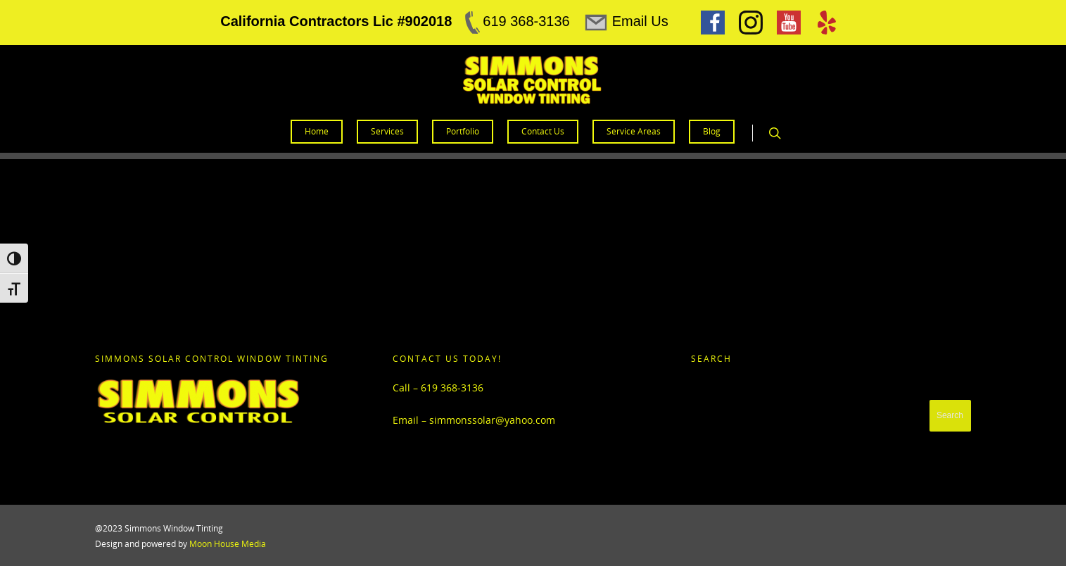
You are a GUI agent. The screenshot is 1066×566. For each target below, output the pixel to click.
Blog (712, 131)
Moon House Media (227, 544)
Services (387, 131)
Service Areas (634, 131)
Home (317, 131)
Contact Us (542, 131)
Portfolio (462, 131)
